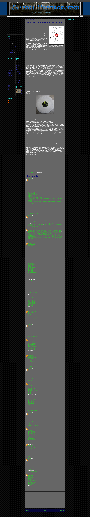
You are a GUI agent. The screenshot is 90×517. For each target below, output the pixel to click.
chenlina (29, 458)
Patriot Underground (45, 7)
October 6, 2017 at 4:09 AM (32, 395)
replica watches (30, 224)
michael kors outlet (44, 222)
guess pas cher (41, 234)
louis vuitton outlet (59, 221)
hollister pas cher (59, 230)
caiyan (29, 338)
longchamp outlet (55, 220)
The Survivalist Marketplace (10, 76)
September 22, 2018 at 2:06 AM (33, 487)
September (12, 50)
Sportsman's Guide (10, 68)
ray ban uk (32, 234)
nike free (31, 221)
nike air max (39, 222)
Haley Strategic (10, 83)
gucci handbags (40, 224)
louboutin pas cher (44, 233)
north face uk (52, 232)
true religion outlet (46, 232)
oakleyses (30, 215)
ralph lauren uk (32, 237)
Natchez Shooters (9, 86)
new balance (59, 231)
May (11, 43)
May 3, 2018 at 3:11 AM (32, 456)
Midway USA (10, 70)
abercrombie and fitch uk (56, 236)
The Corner (18, 71)
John (29, 242)
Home (45, 510)
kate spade (40, 236)
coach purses (38, 233)
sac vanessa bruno (54, 231)
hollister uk (34, 232)
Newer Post (28, 510)
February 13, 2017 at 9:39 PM (33, 322)
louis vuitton (36, 224)
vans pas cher (30, 230)
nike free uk (41, 230)
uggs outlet (53, 221)
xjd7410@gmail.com (31, 427)
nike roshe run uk (36, 235)
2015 (10, 54)
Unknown (30, 178)
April (11, 41)
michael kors (30, 232)
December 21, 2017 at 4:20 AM (33, 410)
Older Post (62, 510)
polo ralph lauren (36, 230)
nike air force (36, 234)
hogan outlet (35, 231)
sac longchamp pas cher (51, 233)
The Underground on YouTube (10, 64)
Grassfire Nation (19, 69)
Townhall (17, 75)
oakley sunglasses (34, 223)
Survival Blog (10, 94)
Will (9, 102)
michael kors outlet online (35, 220)
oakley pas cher (30, 238)
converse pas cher (40, 231)
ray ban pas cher (33, 233)
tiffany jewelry (50, 222)
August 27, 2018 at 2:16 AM (32, 471)
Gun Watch (18, 67)
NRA (17, 61)
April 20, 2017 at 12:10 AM (32, 336)
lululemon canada (44, 237)
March (11, 39)
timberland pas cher (47, 231)
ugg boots (54, 222)
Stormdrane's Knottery (10, 73)
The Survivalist (18, 73)
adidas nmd (30, 354)
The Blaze (18, 82)
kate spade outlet (53, 223)
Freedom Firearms (9, 92)
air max (50, 230)
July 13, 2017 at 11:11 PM (32, 380)
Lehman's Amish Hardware (10, 78)
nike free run (59, 237)
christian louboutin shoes (57, 224)
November (12, 52)
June (11, 44)
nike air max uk (45, 230)
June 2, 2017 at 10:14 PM (32, 366)
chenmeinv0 (30, 473)
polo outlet (41, 220)
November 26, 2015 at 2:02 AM (33, 226)
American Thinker (18, 63)
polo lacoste (30, 231)
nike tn (50, 236)
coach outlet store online (55, 234)
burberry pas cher (38, 237)
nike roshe (49, 237)
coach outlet (54, 230)
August (11, 49)
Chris (10, 100)
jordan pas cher (35, 236)
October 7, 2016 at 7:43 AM (32, 307)
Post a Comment (30, 489)
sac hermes (52, 235)
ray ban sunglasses (37, 221)
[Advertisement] (45, 499)
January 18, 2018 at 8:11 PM (33, 425)
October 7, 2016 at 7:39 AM (32, 292)
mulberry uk (48, 235)
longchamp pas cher (47, 234)
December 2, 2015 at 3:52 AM (33, 277)
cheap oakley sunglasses (48, 220)
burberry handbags (47, 223)
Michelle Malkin (19, 65)
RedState (17, 78)
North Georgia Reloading (10, 81)
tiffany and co (49, 221)
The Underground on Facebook (10, 61)
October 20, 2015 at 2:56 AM (33, 213)
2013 (10, 38)
